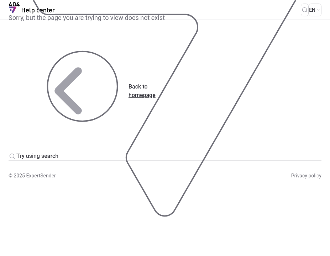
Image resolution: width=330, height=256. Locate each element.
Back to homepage (82, 90)
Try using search (33, 156)
